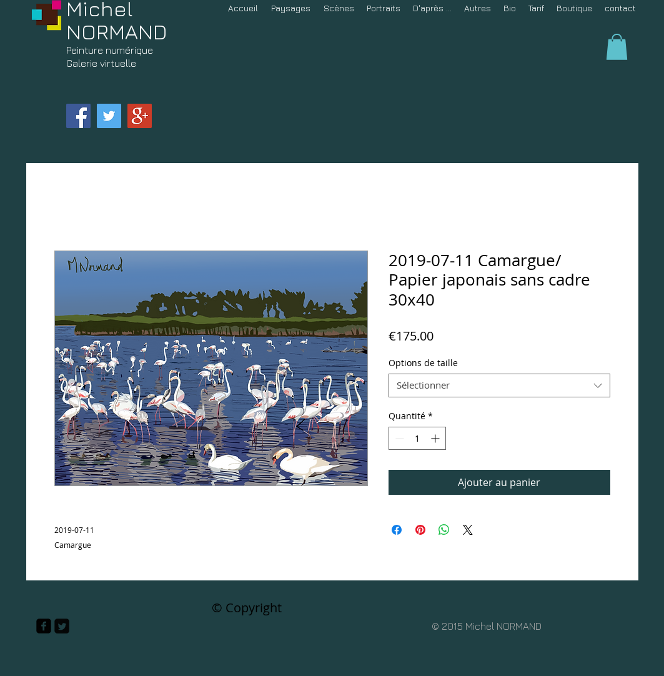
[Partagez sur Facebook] (396, 529)
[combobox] (499, 385)
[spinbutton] (417, 438)
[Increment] (436, 438)
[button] (617, 47)
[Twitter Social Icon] (109, 116)
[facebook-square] (43, 626)
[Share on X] (467, 529)
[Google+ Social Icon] (139, 116)
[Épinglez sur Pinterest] (420, 529)
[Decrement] (398, 438)
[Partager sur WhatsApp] (444, 529)
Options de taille (423, 363)
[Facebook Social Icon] (78, 116)
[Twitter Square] (61, 626)
